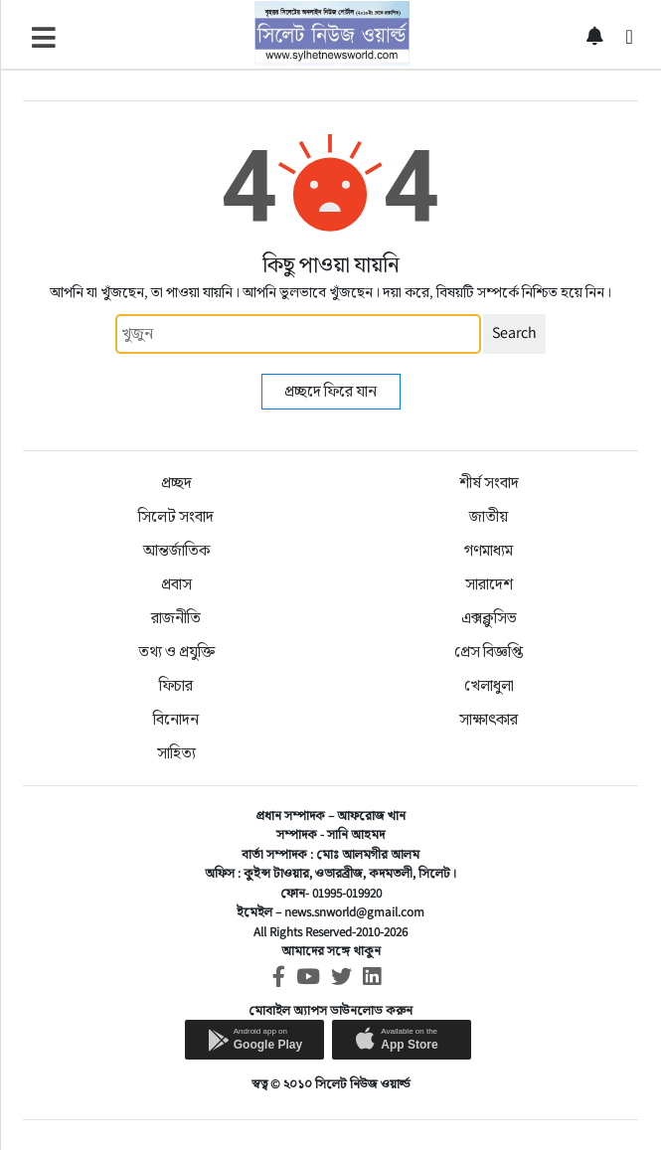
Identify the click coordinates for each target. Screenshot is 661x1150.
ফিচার (176, 685)
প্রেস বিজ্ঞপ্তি (488, 651)
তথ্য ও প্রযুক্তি (176, 651)
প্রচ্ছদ (176, 482)
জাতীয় (488, 516)
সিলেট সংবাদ (176, 516)
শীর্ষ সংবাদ (489, 482)
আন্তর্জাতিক (176, 550)
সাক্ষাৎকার (488, 719)
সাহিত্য (176, 752)
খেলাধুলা (489, 685)
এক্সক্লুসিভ (489, 617)
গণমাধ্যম (488, 550)
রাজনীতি (176, 617)
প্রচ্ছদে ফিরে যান (330, 391)
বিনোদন (176, 719)
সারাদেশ (489, 584)
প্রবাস (176, 584)
